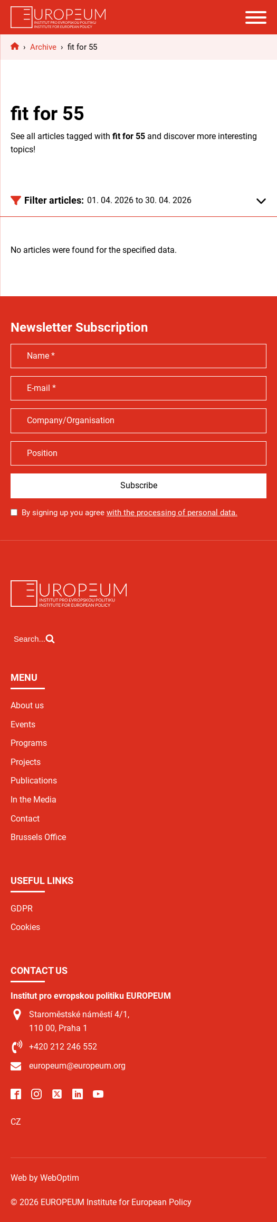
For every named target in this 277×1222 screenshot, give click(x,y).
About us (27, 705)
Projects (26, 762)
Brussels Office (38, 837)
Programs (29, 743)
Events (23, 724)
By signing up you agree (129, 512)
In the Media (33, 800)
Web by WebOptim (45, 1178)
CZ (16, 1122)
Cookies (25, 927)
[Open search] (34, 638)
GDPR (22, 909)
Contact (25, 819)
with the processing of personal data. (172, 512)
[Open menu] (255, 17)
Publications (34, 781)
